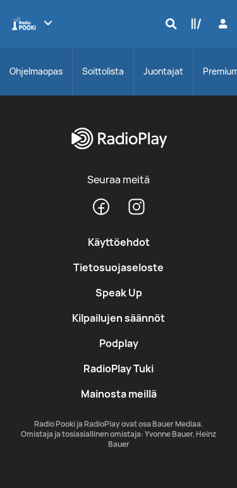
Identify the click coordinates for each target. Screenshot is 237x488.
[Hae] (168, 23)
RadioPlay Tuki (118, 368)
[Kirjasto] (193, 23)
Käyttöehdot (119, 242)
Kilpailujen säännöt (118, 318)
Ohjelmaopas (36, 71)
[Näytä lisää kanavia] (48, 23)
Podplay (118, 343)
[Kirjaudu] (221, 24)
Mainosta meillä (119, 394)
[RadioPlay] (118, 139)
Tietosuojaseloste (118, 267)
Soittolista (103, 71)
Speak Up (118, 293)
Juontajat (163, 71)
